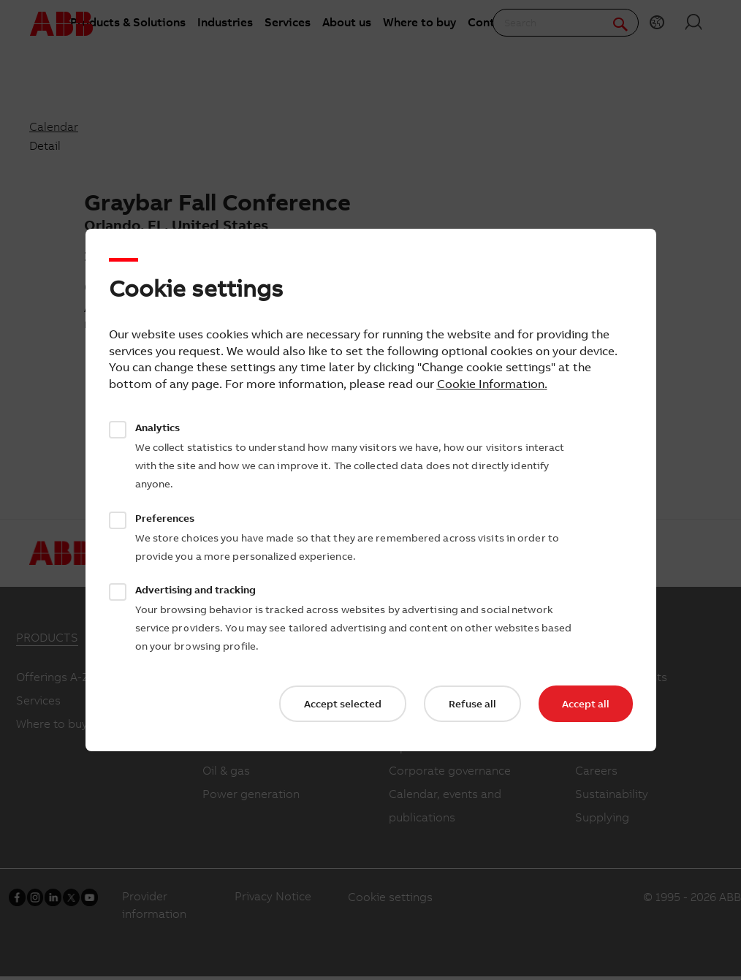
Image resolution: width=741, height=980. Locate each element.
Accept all (585, 703)
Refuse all (472, 703)
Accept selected (342, 703)
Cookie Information (490, 383)
